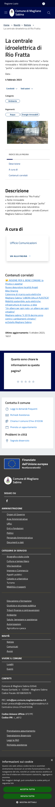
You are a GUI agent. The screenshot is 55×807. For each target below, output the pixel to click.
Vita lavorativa (14, 566)
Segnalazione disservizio (19, 735)
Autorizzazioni (14, 624)
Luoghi (10, 664)
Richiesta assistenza (17, 745)
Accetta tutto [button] (27, 789)
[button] (27, 802)
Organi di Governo (16, 514)
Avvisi (10, 651)
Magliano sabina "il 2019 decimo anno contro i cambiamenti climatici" (24, 316)
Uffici (9, 523)
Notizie (27, 25)
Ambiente (11, 615)
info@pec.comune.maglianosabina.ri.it (26, 700)
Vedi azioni (27, 88)
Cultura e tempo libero (18, 561)
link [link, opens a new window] (12, 783)
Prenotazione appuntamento (21, 731)
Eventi (10, 669)
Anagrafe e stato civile (18, 556)
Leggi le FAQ (13, 740)
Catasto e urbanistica (17, 578)
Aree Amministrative (17, 519)
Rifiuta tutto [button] (27, 796)
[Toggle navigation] (6, 12)
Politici (10, 533)
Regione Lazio (11, 3)
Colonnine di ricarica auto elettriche (23, 294)
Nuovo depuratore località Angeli (21, 287)
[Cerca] (49, 13)
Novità (17, 25)
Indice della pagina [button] (19, 154)
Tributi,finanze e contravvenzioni (23, 610)
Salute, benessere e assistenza (22, 619)
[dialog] (27, 782)
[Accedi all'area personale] (43, 3)
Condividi (12, 88)
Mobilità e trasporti (16, 586)
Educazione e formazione (19, 601)
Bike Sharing (11, 291)
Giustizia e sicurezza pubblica (21, 605)
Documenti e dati (15, 542)
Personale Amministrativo (20, 537)
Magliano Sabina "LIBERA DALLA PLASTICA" (27, 297)
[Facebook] (7, 501)
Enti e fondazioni (15, 528)
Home (6, 25)
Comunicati (12, 646)
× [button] (52, 760)
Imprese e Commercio (17, 570)
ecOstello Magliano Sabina (18, 322)
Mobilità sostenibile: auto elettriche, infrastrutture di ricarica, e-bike (23, 302)
